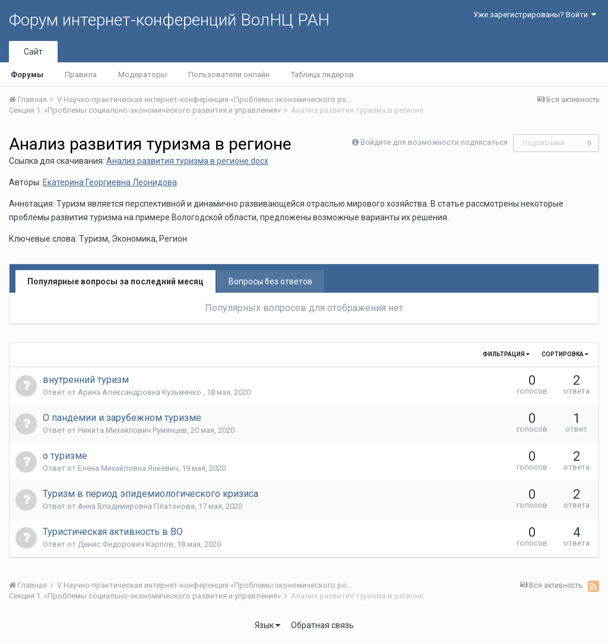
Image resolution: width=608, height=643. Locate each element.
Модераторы (142, 74)
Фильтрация (506, 354)
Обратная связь (322, 625)
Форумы (27, 74)
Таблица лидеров (322, 74)
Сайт (33, 51)
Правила (81, 74)
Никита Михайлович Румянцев (132, 430)
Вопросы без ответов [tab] (270, 281)
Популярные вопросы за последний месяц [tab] (115, 281)
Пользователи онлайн (229, 74)
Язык (267, 625)
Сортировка (565, 354)
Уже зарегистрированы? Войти (534, 14)
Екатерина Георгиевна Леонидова (110, 182)
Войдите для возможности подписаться (434, 142)
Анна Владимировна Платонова (136, 506)
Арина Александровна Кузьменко (140, 392)
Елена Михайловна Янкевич (128, 468)
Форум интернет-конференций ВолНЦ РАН (169, 20)
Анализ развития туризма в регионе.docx (187, 161)
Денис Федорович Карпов (125, 544)
